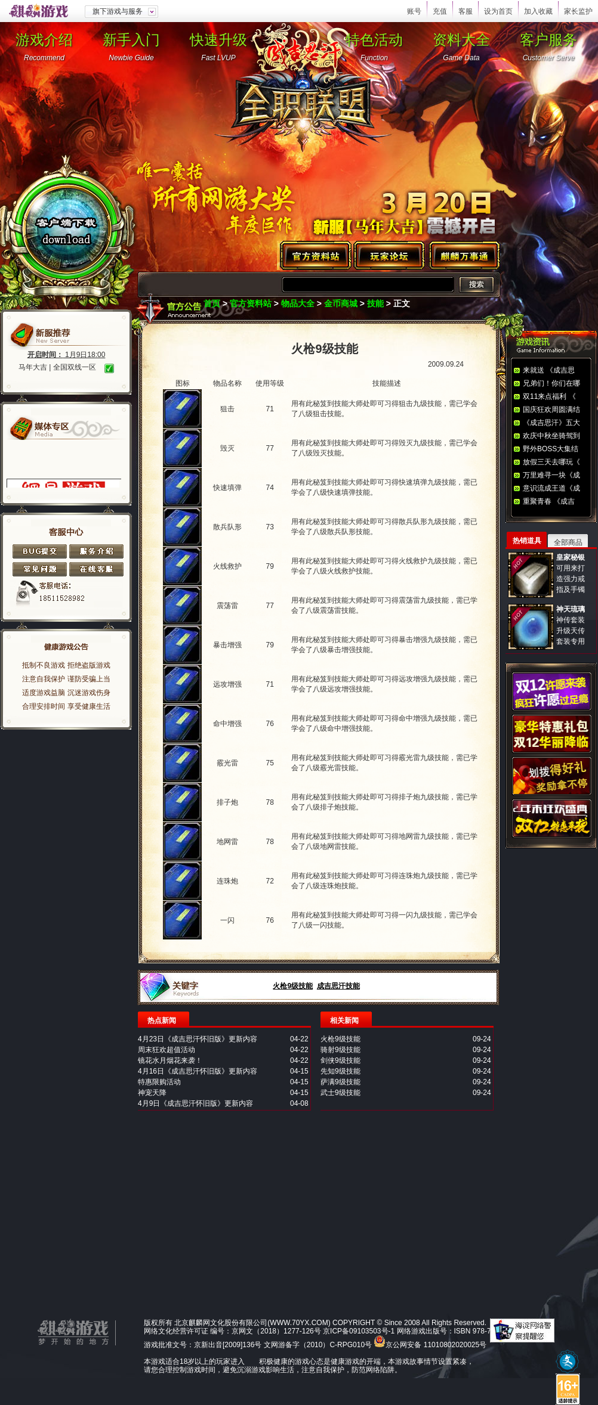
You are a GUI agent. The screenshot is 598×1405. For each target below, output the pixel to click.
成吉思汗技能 (338, 986)
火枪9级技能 (293, 986)
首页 (212, 303)
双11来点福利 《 (549, 396)
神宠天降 (152, 1092)
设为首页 (498, 11)
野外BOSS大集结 (550, 449)
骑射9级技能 (340, 1050)
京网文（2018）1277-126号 (276, 1331)
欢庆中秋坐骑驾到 (551, 436)
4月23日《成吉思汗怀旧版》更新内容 (197, 1039)
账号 (414, 11)
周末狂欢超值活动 (166, 1050)
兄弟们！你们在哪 (551, 383)
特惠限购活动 (159, 1082)
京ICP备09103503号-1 (358, 1331)
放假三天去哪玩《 (551, 462)
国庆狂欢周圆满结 (551, 409)
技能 (375, 303)
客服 (465, 11)
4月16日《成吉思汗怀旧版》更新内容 (197, 1071)
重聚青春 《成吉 (549, 501)
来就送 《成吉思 (549, 370)
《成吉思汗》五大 (551, 422)
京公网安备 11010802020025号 (436, 1345)
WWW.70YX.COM (299, 1323)
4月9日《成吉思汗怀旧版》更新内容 (195, 1103)
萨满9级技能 (340, 1082)
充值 (440, 11)
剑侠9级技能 (340, 1060)
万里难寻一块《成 (551, 475)
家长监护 (578, 11)
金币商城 (340, 303)
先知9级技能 (340, 1071)
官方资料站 (251, 303)
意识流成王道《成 (551, 488)
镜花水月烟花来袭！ (170, 1060)
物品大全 (298, 303)
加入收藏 (538, 11)
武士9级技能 (340, 1092)
